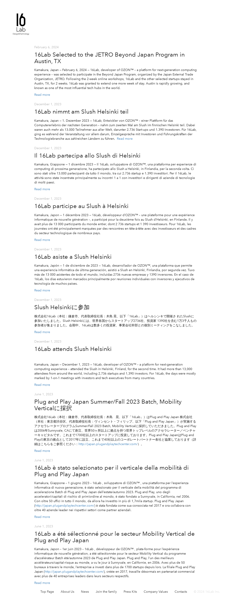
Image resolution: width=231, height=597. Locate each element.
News (85, 592)
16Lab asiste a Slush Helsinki (73, 256)
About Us (67, 592)
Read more (42, 95)
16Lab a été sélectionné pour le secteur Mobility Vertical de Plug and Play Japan (114, 537)
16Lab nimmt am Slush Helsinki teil (81, 111)
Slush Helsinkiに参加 (62, 307)
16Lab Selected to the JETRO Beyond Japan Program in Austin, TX (109, 58)
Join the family (106, 592)
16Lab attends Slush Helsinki (73, 348)
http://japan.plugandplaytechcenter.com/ (64, 506)
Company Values (156, 592)
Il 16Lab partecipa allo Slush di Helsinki (87, 155)
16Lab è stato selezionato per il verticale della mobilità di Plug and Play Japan (111, 471)
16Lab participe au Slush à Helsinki (81, 206)
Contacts (181, 592)
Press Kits (130, 592)
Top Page (47, 592)
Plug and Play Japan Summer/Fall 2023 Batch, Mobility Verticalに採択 (108, 405)
